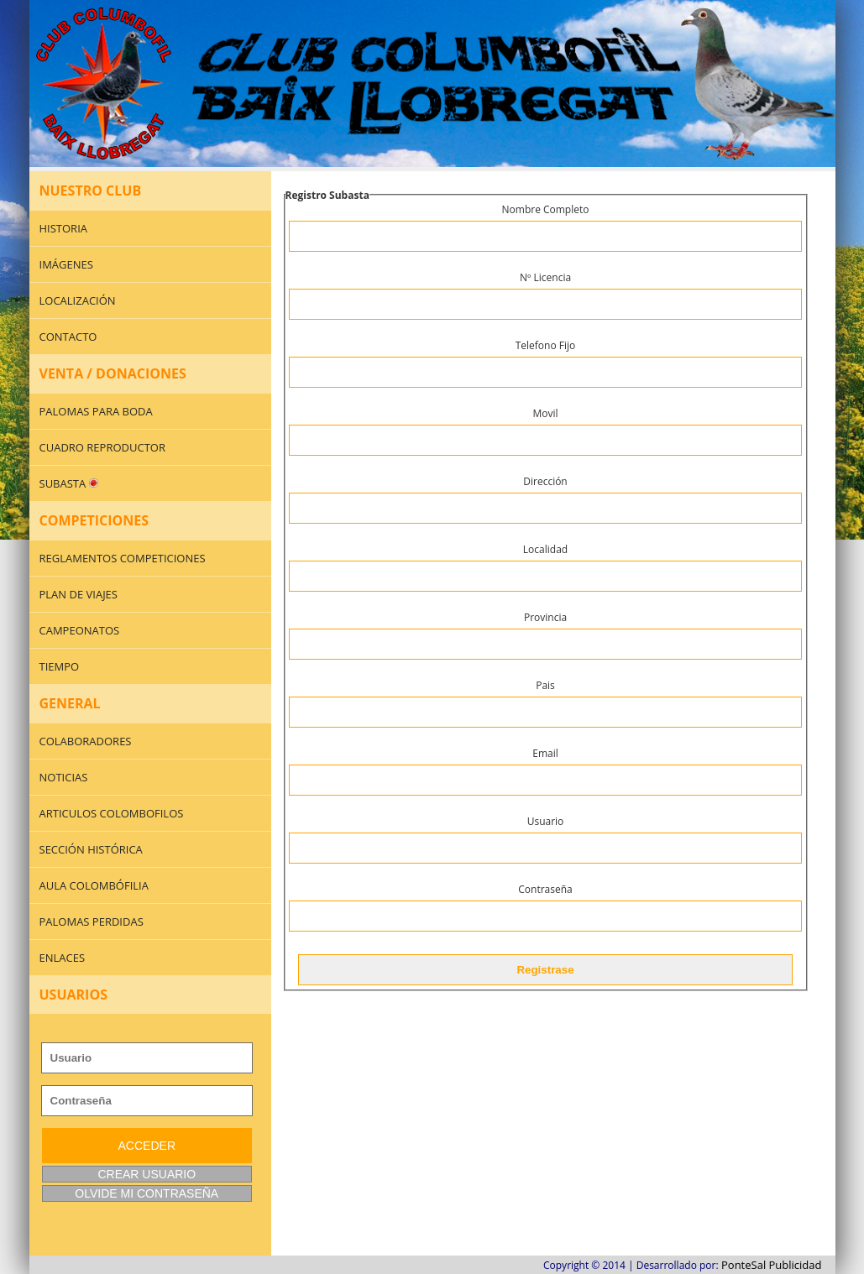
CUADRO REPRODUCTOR (102, 447)
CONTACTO (68, 336)
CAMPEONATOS (79, 630)
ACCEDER (146, 1145)
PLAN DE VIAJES (78, 594)
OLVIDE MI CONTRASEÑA (146, 1193)
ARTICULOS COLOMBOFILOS (111, 813)
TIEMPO (59, 666)
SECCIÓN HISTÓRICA (91, 849)
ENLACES (62, 957)
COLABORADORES (85, 741)
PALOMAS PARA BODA (96, 411)
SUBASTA (68, 483)
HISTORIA (63, 228)
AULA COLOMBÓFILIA (94, 885)
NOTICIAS (63, 777)
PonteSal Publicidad (771, 1264)
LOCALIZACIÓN (77, 300)
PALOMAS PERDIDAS (91, 921)
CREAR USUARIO (146, 1174)
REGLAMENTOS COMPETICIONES (122, 558)
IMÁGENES (66, 264)
